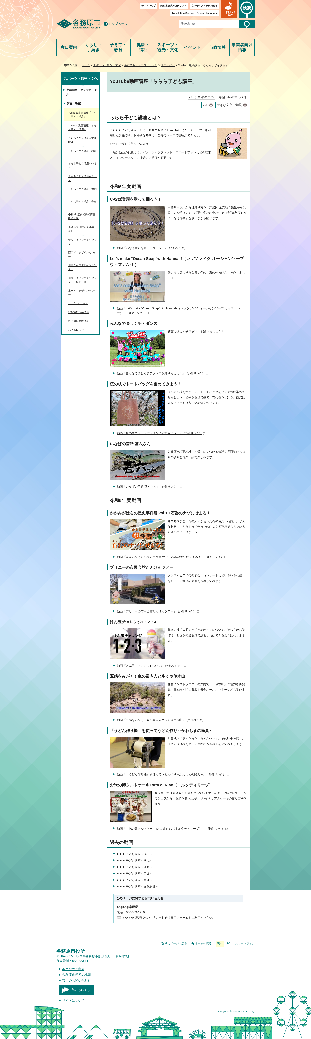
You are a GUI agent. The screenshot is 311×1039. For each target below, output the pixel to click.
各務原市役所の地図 (76, 974)
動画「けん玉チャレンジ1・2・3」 (151, 665)
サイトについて (73, 1000)
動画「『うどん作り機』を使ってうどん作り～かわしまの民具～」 (173, 774)
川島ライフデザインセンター (82, 267)
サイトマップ (148, 5)
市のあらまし (80, 990)
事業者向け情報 (242, 47)
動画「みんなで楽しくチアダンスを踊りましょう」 (162, 373)
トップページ (118, 24)
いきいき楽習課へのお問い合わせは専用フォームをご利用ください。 (169, 917)
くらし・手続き (93, 47)
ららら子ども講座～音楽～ (135, 873)
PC (228, 943)
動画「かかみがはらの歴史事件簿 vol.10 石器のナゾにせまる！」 (172, 557)
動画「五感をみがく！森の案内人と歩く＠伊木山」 (162, 720)
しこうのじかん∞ (78, 303)
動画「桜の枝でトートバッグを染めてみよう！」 (161, 433)
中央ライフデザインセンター (82, 241)
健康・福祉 (143, 47)
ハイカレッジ (76, 330)
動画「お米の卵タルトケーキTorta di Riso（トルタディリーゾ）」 (172, 828)
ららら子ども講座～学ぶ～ (135, 860)
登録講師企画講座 (78, 312)
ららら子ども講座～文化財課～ (137, 886)
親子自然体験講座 (78, 321)
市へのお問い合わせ (76, 980)
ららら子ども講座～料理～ (135, 880)
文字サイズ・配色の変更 (204, 5)
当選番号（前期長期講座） (81, 229)
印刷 (205, 105)
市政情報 (217, 47)
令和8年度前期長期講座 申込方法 (81, 216)
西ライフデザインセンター (82, 254)
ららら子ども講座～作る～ (135, 854)
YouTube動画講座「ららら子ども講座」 (82, 127)
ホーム (86, 65)
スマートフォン (245, 943)
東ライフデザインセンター (82, 292)
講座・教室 (168, 65)
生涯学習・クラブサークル (140, 65)
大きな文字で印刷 (229, 105)
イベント (192, 47)
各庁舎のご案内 (73, 969)
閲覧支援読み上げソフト (173, 5)
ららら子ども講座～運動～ (135, 867)
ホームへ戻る (203, 943)
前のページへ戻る (176, 943)
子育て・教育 (118, 47)
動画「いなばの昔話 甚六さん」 (149, 486)
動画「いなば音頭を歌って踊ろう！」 (153, 248)
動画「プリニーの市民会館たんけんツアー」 (158, 611)
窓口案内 (68, 47)
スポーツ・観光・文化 (168, 47)
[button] (229, 9)
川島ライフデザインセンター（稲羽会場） (82, 279)
